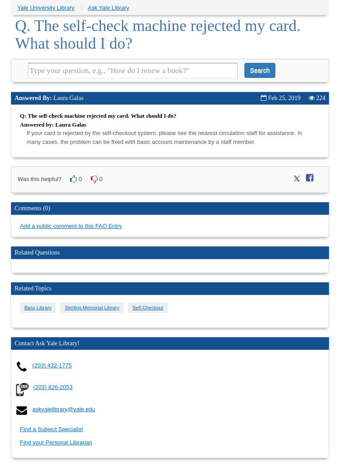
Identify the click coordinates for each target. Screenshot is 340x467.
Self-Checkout (147, 307)
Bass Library (37, 307)
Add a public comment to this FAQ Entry (71, 226)
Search (260, 70)
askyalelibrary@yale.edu (63, 409)
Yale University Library (45, 7)
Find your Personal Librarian (56, 442)
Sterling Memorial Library (92, 307)
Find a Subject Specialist (51, 429)
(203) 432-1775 (52, 365)
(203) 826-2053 (53, 387)
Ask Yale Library (108, 7)
